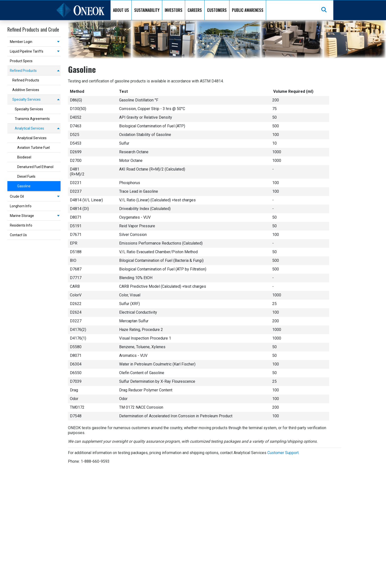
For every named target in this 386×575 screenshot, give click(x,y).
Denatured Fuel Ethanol (35, 167)
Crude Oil (17, 196)
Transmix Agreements (32, 119)
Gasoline (24, 186)
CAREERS (195, 10)
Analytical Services (29, 128)
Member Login (21, 42)
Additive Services (25, 90)
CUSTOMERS (217, 10)
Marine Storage (22, 216)
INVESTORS (173, 10)
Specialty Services (26, 99)
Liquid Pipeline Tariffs (26, 51)
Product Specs (21, 61)
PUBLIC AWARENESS (247, 10)
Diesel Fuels (26, 176)
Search (324, 10)
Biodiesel (24, 157)
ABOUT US (121, 10)
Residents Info (21, 225)
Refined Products (23, 71)
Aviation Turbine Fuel (33, 148)
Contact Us (18, 235)
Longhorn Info (21, 206)
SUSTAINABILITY (147, 10)
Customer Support (283, 452)
